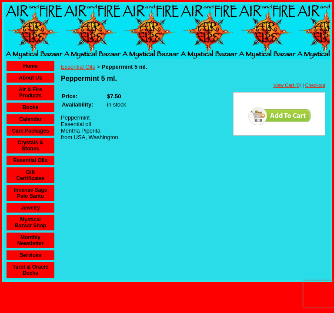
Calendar (30, 119)
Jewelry (30, 208)
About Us (30, 78)
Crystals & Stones (30, 146)
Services (30, 255)
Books (31, 107)
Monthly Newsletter (30, 240)
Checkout (315, 85)
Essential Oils (30, 160)
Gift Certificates (30, 175)
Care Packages (30, 131)
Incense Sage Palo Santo (30, 193)
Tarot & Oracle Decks (30, 270)
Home (30, 66)
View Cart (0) (287, 85)
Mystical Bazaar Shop (31, 222)
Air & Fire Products (30, 93)
